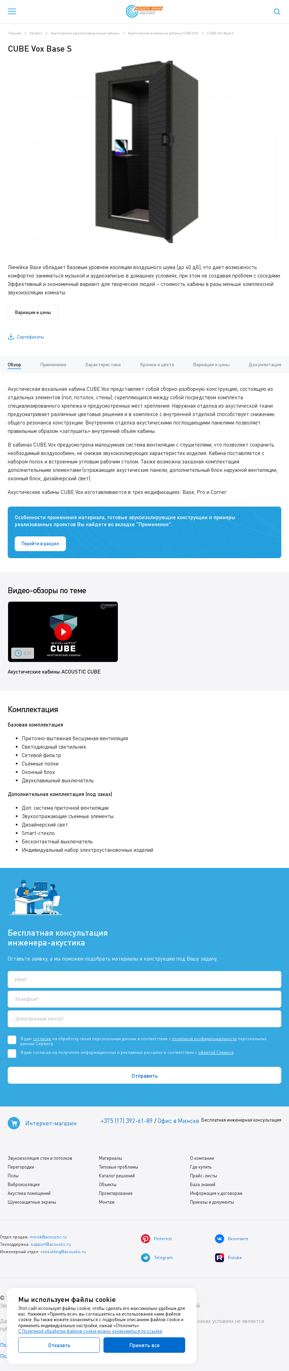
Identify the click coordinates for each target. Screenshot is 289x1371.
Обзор (14, 364)
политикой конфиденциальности (204, 1038)
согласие (42, 1038)
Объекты (107, 1185)
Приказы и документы (212, 1202)
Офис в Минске (178, 1120)
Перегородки (21, 1167)
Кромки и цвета (157, 364)
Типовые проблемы (118, 1167)
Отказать (59, 1345)
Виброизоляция (24, 1185)
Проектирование (116, 1193)
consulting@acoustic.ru (63, 1252)
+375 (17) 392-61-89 (127, 1120)
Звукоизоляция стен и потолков (40, 1158)
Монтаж (107, 1202)
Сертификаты (30, 337)
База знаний (202, 1185)
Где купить (200, 1167)
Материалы (110, 1158)
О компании (202, 1158)
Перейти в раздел (40, 544)
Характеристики (103, 364)
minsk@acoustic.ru (48, 1237)
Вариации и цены (33, 312)
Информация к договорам (216, 1193)
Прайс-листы (203, 1176)
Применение (53, 364)
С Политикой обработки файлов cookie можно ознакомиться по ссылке (90, 1331)
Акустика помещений (29, 1193)
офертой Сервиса (216, 1052)
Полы (13, 1176)
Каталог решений (117, 1176)
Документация (265, 364)
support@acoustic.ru (51, 1244)
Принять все (144, 1345)
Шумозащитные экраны (32, 1202)
